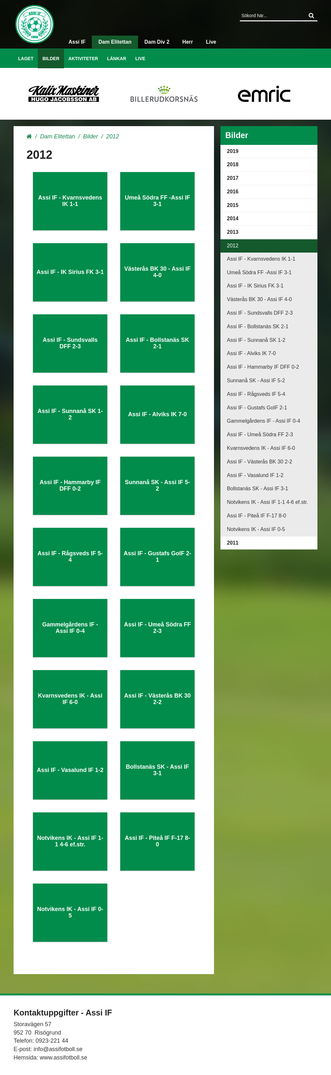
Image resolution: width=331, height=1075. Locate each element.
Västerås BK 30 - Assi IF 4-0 (259, 299)
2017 (233, 178)
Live (140, 58)
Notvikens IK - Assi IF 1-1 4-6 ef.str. (267, 502)
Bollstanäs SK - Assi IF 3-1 (257, 488)
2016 (233, 191)
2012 (233, 245)
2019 (233, 151)
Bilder (50, 58)
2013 (233, 232)
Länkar (116, 58)
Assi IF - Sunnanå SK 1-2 (256, 340)
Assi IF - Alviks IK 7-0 (251, 353)
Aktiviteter (83, 58)
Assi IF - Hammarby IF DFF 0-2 (263, 367)
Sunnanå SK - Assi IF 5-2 (256, 380)
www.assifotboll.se (63, 1057)
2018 (233, 164)
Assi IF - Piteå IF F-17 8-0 (256, 515)
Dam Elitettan (114, 42)
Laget (25, 58)
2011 (233, 543)
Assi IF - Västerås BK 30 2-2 (259, 461)
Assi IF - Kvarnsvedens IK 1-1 (261, 259)
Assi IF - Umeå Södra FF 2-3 (260, 434)
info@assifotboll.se (58, 1049)
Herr (187, 42)
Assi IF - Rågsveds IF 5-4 (256, 394)
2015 (233, 205)
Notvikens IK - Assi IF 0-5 (256, 529)
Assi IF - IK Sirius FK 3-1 (255, 285)
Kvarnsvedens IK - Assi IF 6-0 (261, 448)
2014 (233, 218)
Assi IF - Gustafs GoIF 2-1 (257, 407)
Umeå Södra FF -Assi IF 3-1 (259, 272)
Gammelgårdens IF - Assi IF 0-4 (263, 421)
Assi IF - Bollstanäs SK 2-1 (257, 326)
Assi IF (77, 42)
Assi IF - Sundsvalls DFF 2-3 (260, 313)
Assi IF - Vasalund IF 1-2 (255, 475)
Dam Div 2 (156, 42)
